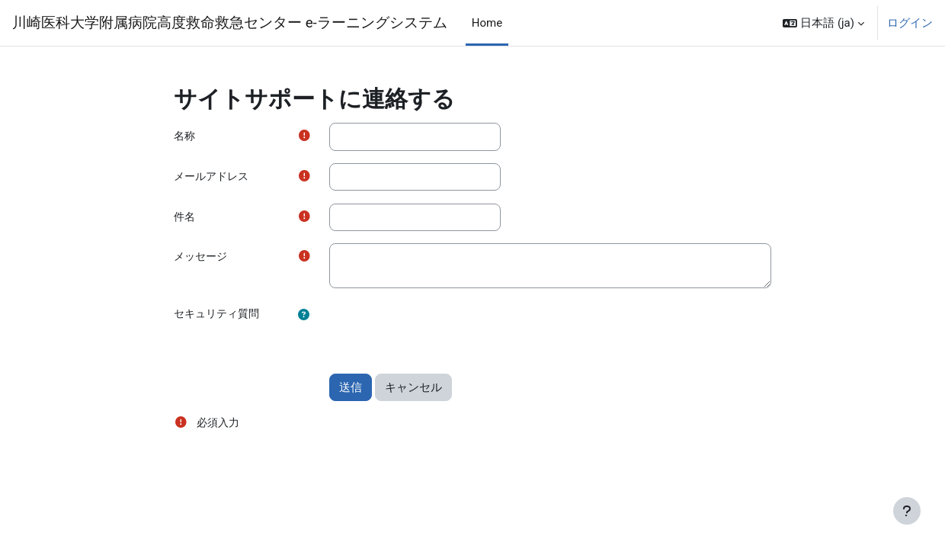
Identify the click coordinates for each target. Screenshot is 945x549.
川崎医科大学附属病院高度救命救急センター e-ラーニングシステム (229, 22)
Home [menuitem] (487, 23)
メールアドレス (214, 178)
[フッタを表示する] (907, 511)
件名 (185, 218)
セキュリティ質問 (219, 316)
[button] (823, 23)
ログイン (910, 23)
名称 (185, 136)
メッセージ (202, 259)
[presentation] (445, 332)
